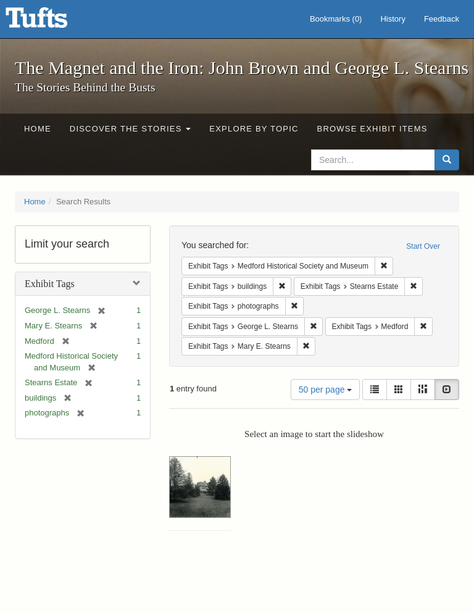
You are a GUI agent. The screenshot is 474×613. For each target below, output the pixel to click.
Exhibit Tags (50, 283)
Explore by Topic (253, 128)
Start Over (423, 246)
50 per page (325, 389)
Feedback (441, 18)
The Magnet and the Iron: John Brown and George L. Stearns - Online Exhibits (52, 21)
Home (37, 128)
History (392, 18)
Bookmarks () (336, 18)
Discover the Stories (130, 128)
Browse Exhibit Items (372, 128)
